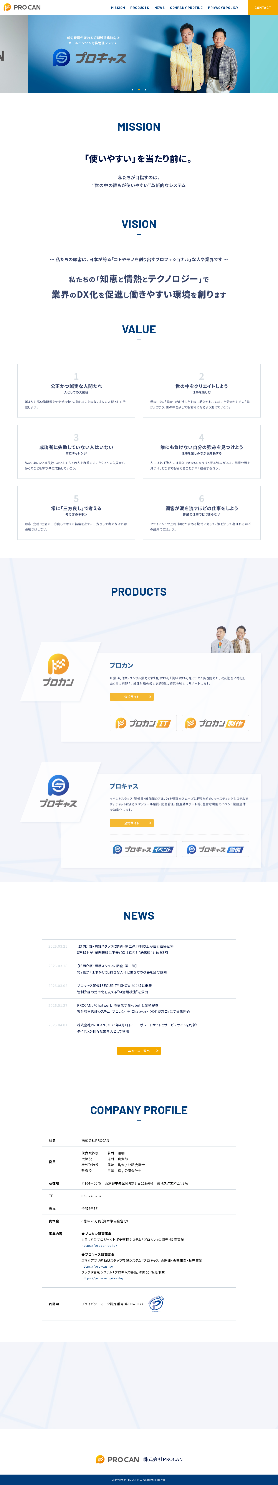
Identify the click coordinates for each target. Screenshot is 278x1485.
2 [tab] (139, 90)
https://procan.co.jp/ (99, 1245)
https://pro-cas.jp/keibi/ (102, 1278)
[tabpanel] (139, 54)
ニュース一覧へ (139, 1050)
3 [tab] (145, 90)
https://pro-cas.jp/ (97, 1266)
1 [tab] (132, 90)
